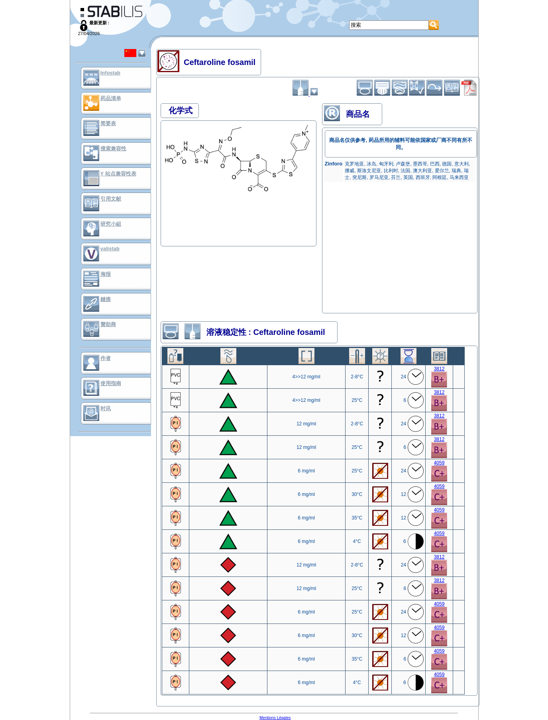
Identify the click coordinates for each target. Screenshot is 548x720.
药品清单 (110, 98)
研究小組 (110, 224)
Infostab (110, 73)
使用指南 (110, 383)
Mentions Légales (275, 718)
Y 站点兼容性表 (118, 174)
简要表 (108, 123)
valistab (110, 249)
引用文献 (110, 199)
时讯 (105, 408)
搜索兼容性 (113, 148)
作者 (105, 358)
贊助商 (108, 324)
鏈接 (105, 299)
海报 (105, 274)
